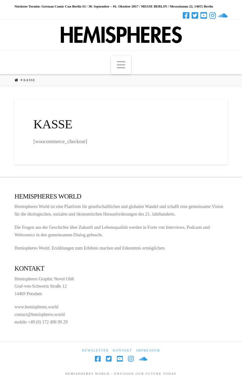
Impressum (148, 350)
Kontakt (122, 350)
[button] (121, 65)
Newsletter (95, 350)
